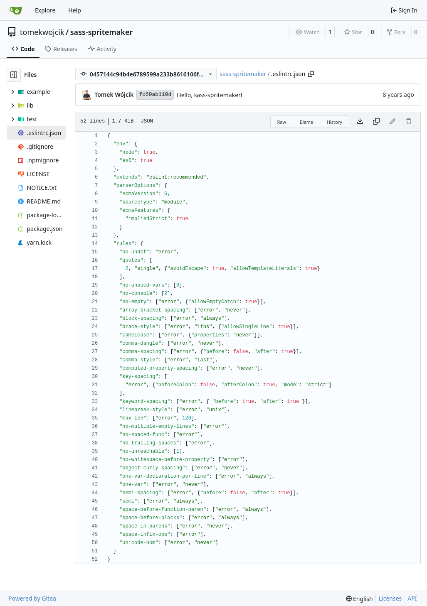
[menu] (359, 599)
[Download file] (360, 122)
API (412, 598)
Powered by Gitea (32, 598)
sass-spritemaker (101, 32)
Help (74, 10)
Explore (45, 10)
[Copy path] (311, 74)
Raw (281, 122)
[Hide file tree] (14, 75)
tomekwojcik (42, 32)
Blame (306, 122)
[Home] (15, 10)
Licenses (390, 598)
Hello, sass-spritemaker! (209, 95)
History (334, 122)
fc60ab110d (155, 94)
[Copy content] (376, 122)
